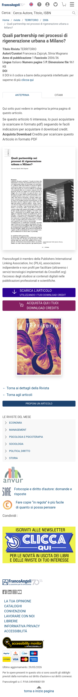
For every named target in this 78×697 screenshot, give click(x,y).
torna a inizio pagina (39, 691)
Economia (15, 422)
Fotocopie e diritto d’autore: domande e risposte (43, 491)
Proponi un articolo (39, 403)
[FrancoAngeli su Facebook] (4, 593)
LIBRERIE (11, 621)
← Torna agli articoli (17, 395)
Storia (13, 458)
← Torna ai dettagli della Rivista (25, 388)
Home (5, 20)
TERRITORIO (31, 20)
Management (17, 429)
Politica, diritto (19, 451)
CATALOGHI (13, 606)
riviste (17, 20)
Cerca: (6, 13)
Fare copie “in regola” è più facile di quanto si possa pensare (40, 504)
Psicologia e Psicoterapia (26, 436)
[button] (30, 5)
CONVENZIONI (15, 611)
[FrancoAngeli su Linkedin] (9, 593)
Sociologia (16, 444)
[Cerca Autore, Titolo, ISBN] (41, 13)
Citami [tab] (59, 95)
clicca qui (27, 80)
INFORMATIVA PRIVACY (22, 626)
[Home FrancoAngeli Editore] (13, 5)
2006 (45, 20)
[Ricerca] (74, 13)
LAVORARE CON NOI (19, 616)
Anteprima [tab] (22, 95)
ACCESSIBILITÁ (15, 631)
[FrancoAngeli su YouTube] (19, 593)
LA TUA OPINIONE (17, 601)
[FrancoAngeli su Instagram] (14, 593)
